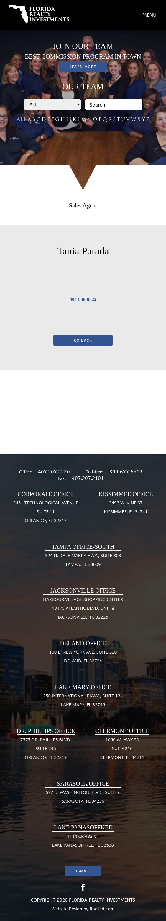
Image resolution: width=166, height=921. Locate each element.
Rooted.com (102, 909)
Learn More (83, 66)
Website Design (67, 909)
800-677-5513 (125, 471)
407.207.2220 (54, 471)
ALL (22, 119)
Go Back (83, 340)
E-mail (83, 871)
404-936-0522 (83, 299)
